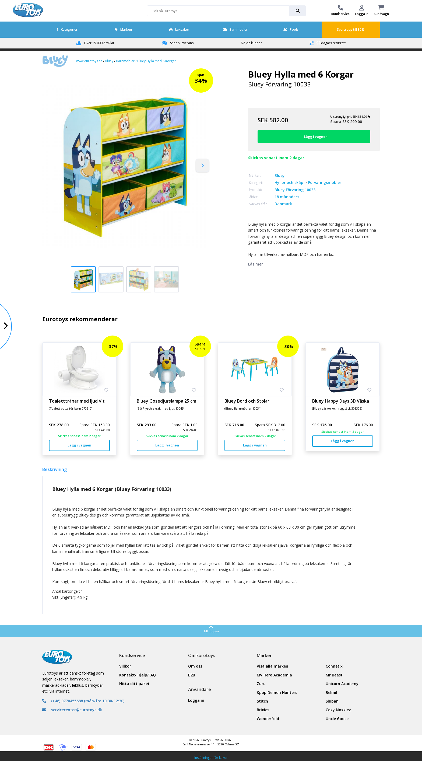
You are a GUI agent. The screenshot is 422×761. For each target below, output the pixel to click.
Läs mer (255, 264)
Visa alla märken (272, 666)
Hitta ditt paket (134, 683)
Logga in (196, 700)
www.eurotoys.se (89, 61)
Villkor (125, 666)
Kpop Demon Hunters (277, 692)
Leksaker (179, 29)
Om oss (195, 666)
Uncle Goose (337, 718)
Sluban (332, 701)
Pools (290, 29)
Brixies (263, 709)
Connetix (334, 666)
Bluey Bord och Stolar (246, 401)
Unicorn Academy (342, 683)
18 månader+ (287, 196)
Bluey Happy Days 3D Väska (340, 401)
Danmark (283, 203)
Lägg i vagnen (79, 445)
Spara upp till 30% (350, 29)
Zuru (261, 683)
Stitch (262, 701)
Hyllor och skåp (289, 182)
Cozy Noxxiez (338, 709)
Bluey (109, 61)
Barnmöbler (235, 29)
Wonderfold (268, 718)
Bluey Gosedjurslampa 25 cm (166, 401)
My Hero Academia (274, 675)
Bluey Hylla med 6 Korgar (156, 61)
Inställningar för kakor (211, 757)
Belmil (331, 692)
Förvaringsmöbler (324, 182)
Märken (123, 29)
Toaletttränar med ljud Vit (77, 401)
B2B (191, 675)
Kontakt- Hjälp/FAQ (137, 675)
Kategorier (67, 29)
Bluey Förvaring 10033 (295, 189)
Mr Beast (334, 675)
